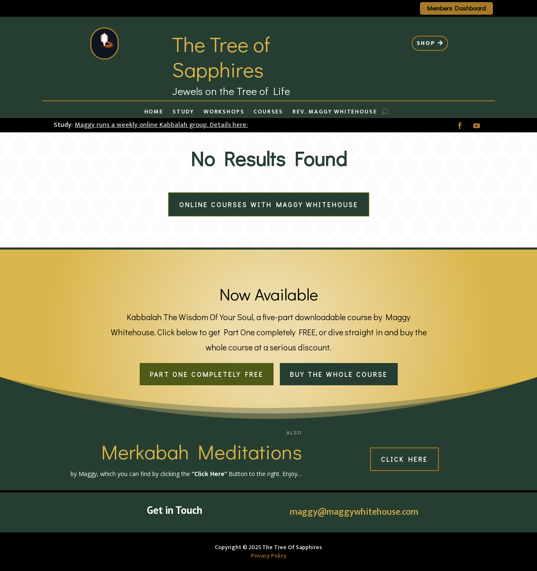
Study (183, 112)
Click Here (404, 459)
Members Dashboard (456, 8)
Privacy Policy (269, 555)
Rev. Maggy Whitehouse (334, 112)
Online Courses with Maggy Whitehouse (268, 204)
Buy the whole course (339, 374)
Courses (268, 112)
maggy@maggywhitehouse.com (354, 512)
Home (153, 112)
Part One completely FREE (206, 374)
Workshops (223, 112)
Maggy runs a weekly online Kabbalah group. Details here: (161, 125)
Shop (426, 43)
